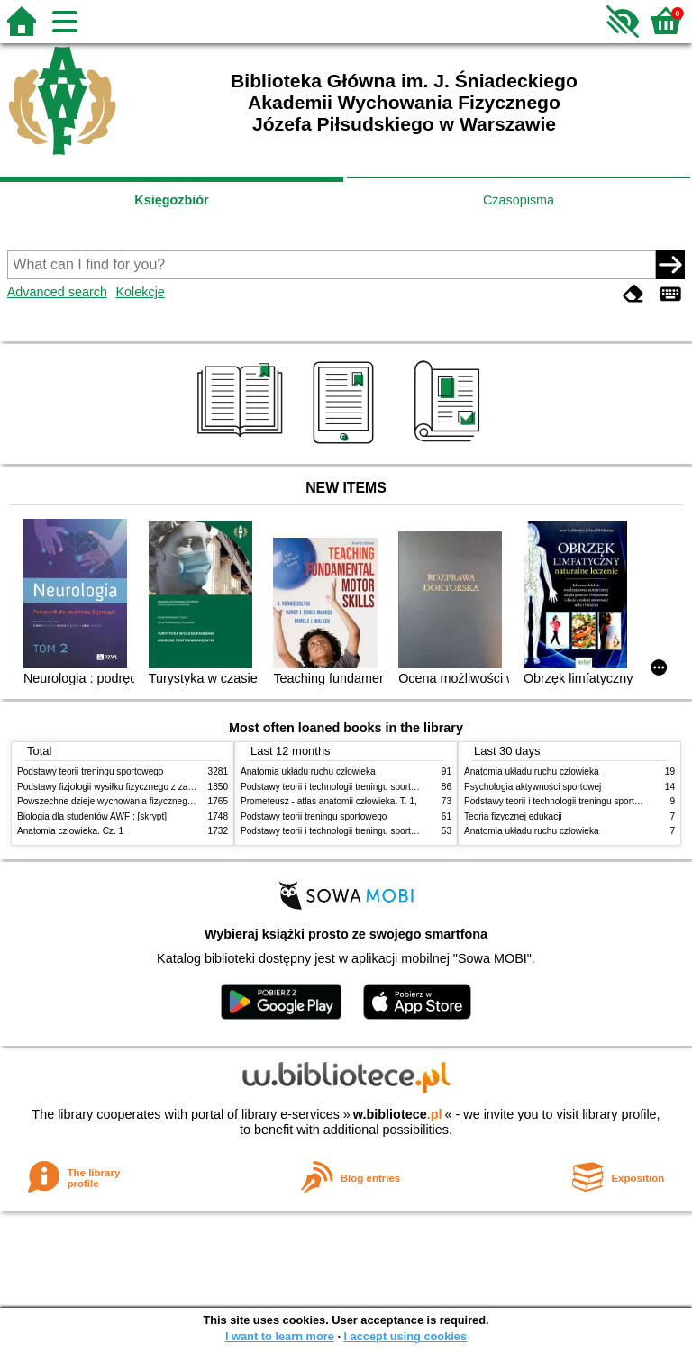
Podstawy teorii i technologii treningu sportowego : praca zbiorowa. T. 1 (383, 831)
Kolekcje (139, 292)
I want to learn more (279, 1336)
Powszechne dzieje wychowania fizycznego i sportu (120, 801)
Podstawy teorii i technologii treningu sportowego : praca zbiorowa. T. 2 (383, 787)
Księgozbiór (171, 200)
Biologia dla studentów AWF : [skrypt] (92, 816)
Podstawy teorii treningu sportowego (90, 771)
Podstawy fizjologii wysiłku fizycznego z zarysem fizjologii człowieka (153, 787)
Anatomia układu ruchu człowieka (308, 771)
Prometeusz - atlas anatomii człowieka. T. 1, (329, 801)
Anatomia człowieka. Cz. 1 (70, 831)
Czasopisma (518, 200)
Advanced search (57, 292)
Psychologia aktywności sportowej (532, 787)
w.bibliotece (397, 1114)
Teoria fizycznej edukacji (513, 816)
